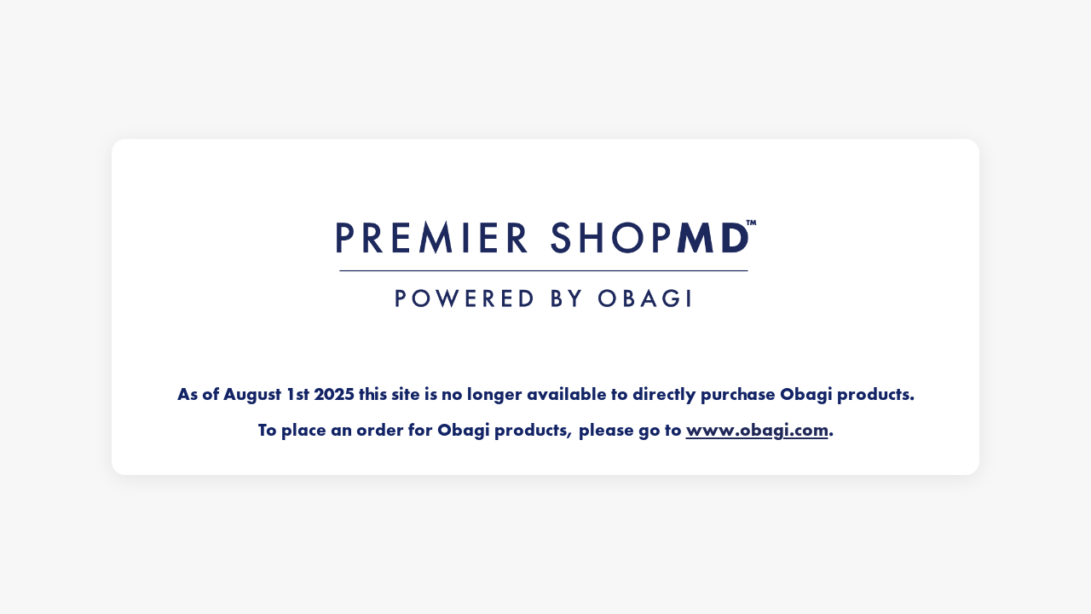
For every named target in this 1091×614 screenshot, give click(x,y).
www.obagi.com (757, 430)
